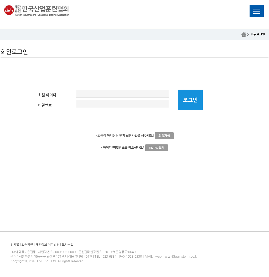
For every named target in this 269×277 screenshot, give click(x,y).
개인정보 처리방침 (47, 244)
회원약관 (27, 244)
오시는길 (67, 244)
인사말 (15, 244)
